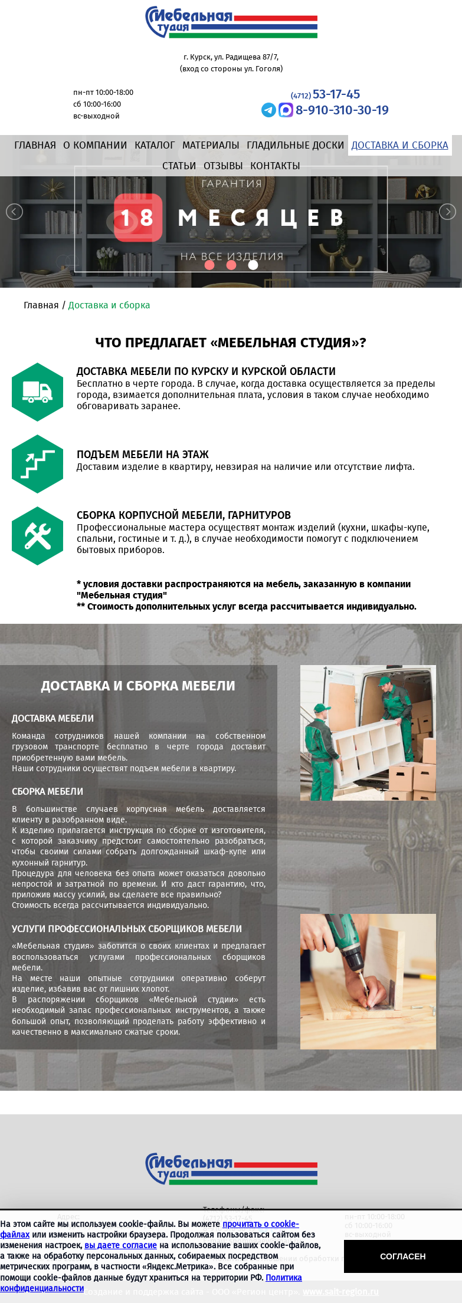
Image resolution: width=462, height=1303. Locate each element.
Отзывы (223, 166)
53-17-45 (325, 94)
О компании (95, 145)
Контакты (275, 166)
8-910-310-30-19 (342, 110)
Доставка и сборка (400, 145)
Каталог (155, 145)
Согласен (402, 1256)
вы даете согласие (120, 1246)
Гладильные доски (296, 145)
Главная (35, 145)
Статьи (179, 166)
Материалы (211, 145)
